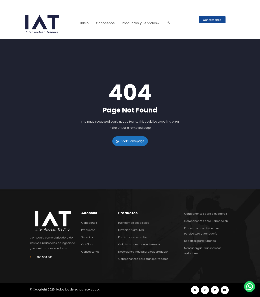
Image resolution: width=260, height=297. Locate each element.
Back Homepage (130, 141)
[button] (168, 22)
